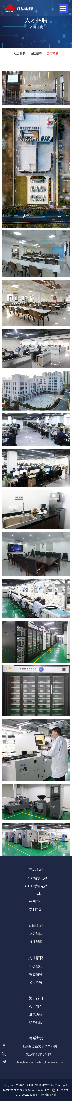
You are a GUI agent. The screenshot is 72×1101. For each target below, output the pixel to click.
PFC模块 (36, 894)
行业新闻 (35, 942)
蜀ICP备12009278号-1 (38, 1089)
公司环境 (52, 53)
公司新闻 (35, 934)
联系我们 (35, 1022)
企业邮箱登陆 (48, 1094)
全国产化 (35, 902)
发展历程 (35, 1014)
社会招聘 (20, 53)
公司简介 (35, 1006)
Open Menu (63, 8)
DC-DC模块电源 (36, 878)
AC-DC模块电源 (36, 886)
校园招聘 (36, 53)
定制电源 (35, 909)
